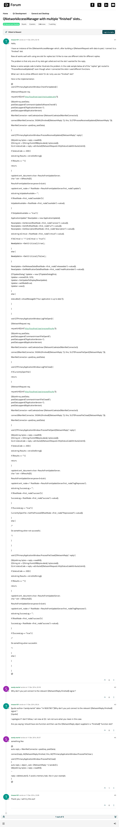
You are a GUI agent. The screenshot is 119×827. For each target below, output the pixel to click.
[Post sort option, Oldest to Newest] (13, 32)
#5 (115, 795)
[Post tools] (114, 680)
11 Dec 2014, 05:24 (32, 704)
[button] (3, 823)
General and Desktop (11, 24)
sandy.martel (15, 687)
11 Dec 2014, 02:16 (32, 39)
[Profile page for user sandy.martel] (6, 689)
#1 (115, 39)
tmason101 (15, 39)
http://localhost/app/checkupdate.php (40, 96)
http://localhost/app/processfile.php (39, 328)
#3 (115, 704)
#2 (115, 687)
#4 (115, 737)
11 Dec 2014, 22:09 (32, 795)
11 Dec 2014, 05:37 (34, 737)
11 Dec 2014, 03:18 (34, 687)
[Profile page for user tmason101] (6, 41)
